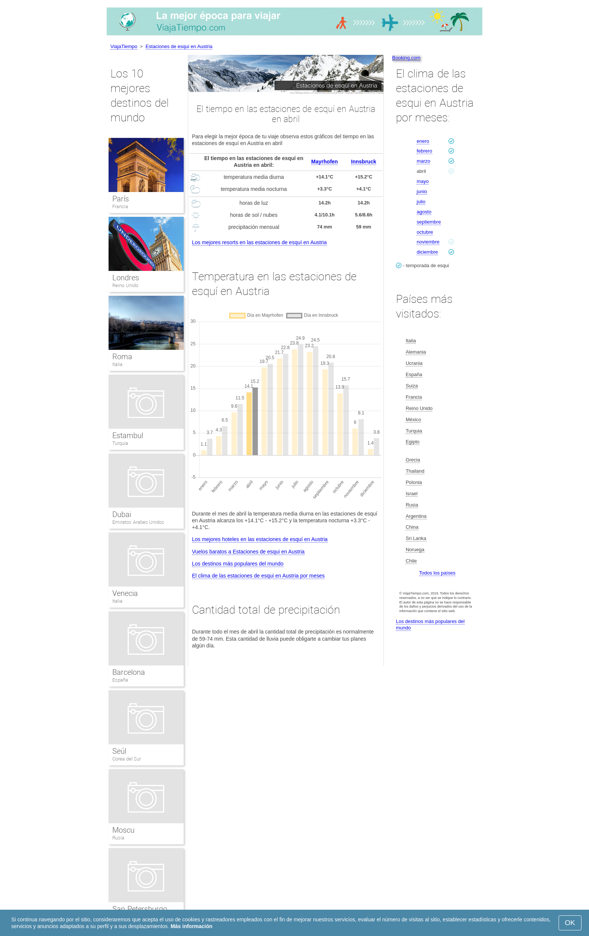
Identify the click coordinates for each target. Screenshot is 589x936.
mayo (423, 181)
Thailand (415, 471)
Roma (122, 356)
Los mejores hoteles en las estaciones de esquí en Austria (260, 539)
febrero (424, 151)
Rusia (118, 838)
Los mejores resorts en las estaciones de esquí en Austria (259, 242)
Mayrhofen (324, 162)
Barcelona (128, 672)
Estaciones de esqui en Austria (179, 46)
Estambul (127, 435)
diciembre (427, 252)
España (120, 680)
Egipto (413, 442)
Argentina (416, 516)
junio (422, 191)
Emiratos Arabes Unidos (138, 522)
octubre (425, 232)
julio (421, 201)
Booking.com (406, 57)
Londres (125, 277)
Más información (191, 926)
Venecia (125, 593)
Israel (412, 493)
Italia (117, 364)
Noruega (415, 549)
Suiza (412, 386)
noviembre (428, 242)
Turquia (120, 443)
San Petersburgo (139, 908)
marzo (423, 161)
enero (423, 141)
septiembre (429, 222)
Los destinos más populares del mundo (238, 564)
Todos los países (437, 573)
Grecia (413, 460)
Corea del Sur (126, 759)
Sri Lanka (416, 538)
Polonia (414, 482)
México (413, 419)
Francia (120, 206)
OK (570, 923)
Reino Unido (125, 285)
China (412, 527)
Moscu (123, 830)
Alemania (416, 352)
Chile (411, 561)
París (120, 198)
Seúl (119, 751)
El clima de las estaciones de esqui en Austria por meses (258, 576)
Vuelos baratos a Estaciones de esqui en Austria (248, 552)
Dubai (121, 514)
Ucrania (414, 363)
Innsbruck (363, 162)
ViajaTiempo (123, 46)
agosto (424, 212)
